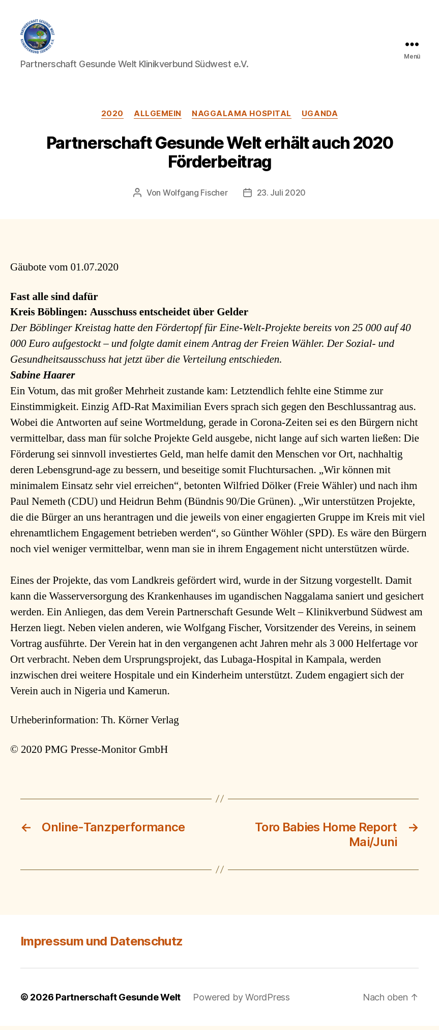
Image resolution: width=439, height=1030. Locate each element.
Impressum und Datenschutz (101, 945)
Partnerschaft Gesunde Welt (118, 1001)
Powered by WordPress (241, 1001)
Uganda (320, 117)
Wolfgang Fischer (195, 197)
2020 (112, 117)
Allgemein (158, 117)
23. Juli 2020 (281, 197)
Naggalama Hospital (241, 117)
